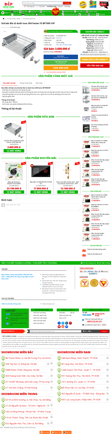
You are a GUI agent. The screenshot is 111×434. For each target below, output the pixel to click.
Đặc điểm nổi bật (9, 83)
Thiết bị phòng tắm (71, 14)
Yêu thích (40, 7)
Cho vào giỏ (60, 67)
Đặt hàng (15, 150)
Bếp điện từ (35, 11)
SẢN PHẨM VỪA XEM (41, 116)
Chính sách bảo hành (39, 320)
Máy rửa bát (69, 11)
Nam (86, 331)
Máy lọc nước (92, 11)
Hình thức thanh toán (39, 315)
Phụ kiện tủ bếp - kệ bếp (13, 18)
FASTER (58, 38)
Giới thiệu (67, 6)
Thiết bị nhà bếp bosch (48, 304)
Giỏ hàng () (28, 6)
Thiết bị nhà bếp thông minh (11, 304)
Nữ (91, 331)
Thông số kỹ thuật (25, 83)
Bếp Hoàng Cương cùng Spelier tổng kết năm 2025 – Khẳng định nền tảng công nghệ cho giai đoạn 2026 (17, 277)
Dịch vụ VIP (62, 318)
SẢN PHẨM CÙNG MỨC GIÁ (55, 76)
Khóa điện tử (80, 11)
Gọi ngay (44, 432)
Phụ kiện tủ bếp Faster (29, 18)
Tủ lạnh (92, 14)
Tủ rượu (84, 14)
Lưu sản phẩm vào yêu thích (55, 72)
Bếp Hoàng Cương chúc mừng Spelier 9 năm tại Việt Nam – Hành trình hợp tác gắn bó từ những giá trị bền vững (54, 291)
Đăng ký (104, 331)
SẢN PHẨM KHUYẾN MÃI (40, 158)
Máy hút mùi (46, 11)
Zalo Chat (56, 432)
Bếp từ (16, 11)
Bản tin (60, 6)
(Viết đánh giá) (10, 27)
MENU (7, 13)
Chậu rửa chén (30, 14)
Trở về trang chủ (89, 263)
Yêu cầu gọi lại (95, 65)
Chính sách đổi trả (38, 323)
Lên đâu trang (104, 263)
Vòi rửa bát (17, 14)
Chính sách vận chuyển (40, 318)
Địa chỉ (67, 432)
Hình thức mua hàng (39, 313)
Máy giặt (102, 14)
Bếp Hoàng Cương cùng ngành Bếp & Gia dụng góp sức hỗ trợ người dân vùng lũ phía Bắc (54, 276)
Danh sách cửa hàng (93, 59)
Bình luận (39, 83)
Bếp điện (25, 11)
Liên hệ (72, 313)
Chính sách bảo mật (65, 315)
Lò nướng (41, 14)
